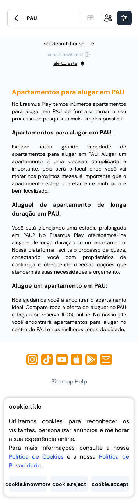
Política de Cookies (36, 456)
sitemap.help (69, 381)
